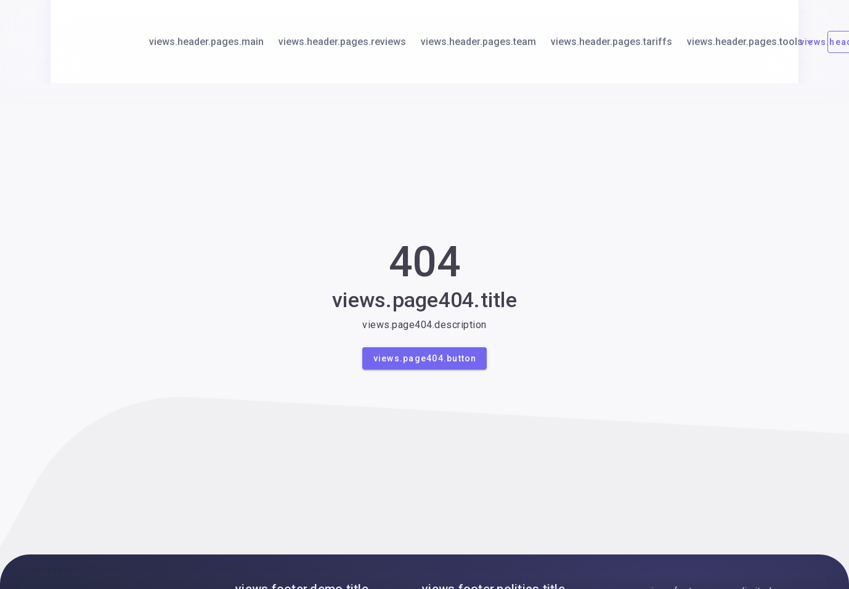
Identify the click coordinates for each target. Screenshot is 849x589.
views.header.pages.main (206, 41)
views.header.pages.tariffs (611, 41)
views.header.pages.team (478, 41)
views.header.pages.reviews (342, 41)
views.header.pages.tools (751, 41)
